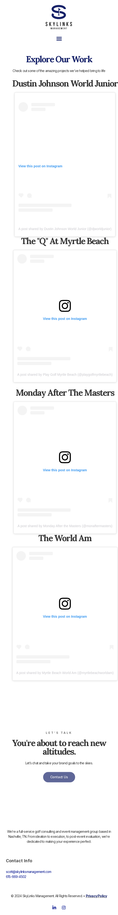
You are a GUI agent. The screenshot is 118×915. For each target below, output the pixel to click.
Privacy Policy (96, 896)
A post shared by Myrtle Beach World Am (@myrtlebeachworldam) (65, 673)
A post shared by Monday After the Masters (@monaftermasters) (65, 526)
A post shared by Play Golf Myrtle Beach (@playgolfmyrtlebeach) (65, 374)
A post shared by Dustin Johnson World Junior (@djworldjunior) (65, 229)
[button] (59, 38)
